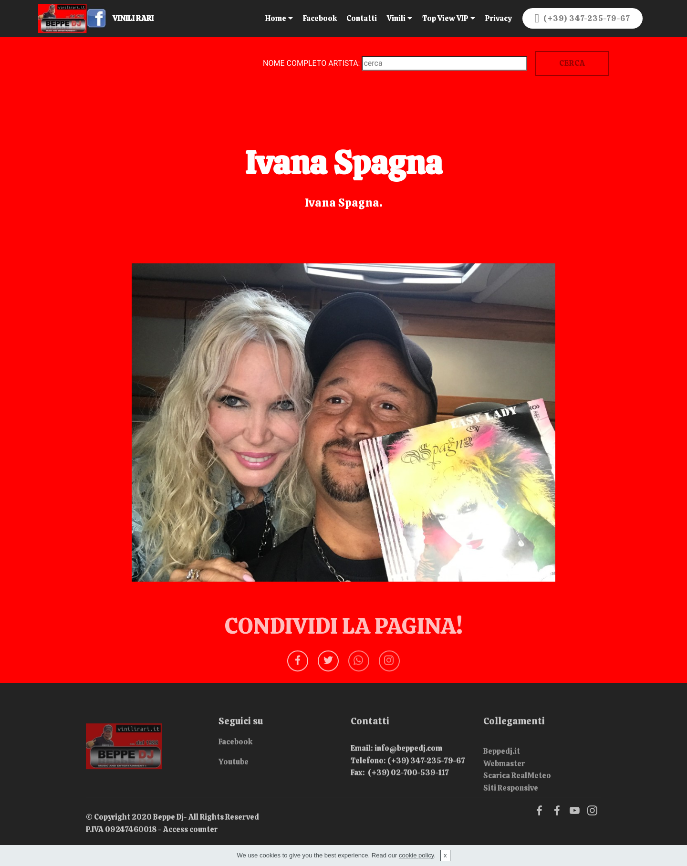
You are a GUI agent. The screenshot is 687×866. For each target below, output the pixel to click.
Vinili (396, 18)
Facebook (320, 18)
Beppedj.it (501, 763)
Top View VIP (445, 18)
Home (275, 18)
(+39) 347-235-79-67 (582, 18)
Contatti (361, 18)
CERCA (572, 63)
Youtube (234, 765)
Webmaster (504, 775)
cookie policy (416, 855)
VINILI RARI (142, 18)
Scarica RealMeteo (517, 787)
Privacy (498, 18)
